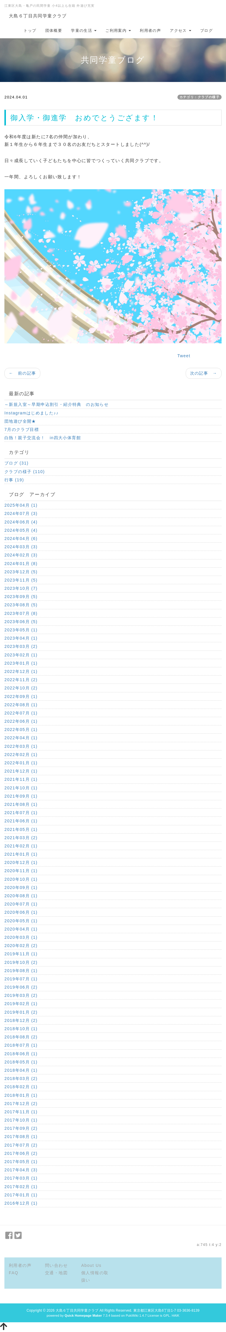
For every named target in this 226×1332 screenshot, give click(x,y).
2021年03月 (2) (21, 837)
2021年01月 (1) (21, 854)
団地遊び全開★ (20, 421)
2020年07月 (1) (21, 904)
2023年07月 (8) (21, 613)
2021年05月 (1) (21, 829)
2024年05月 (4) (21, 530)
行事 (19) (14, 480)
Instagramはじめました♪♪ (31, 413)
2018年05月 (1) (21, 1062)
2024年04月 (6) (21, 538)
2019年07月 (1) (21, 979)
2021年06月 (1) (21, 821)
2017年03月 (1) (21, 1178)
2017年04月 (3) (21, 1170)
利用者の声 (150, 30)
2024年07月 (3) (21, 513)
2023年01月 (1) (21, 663)
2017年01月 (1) (21, 1195)
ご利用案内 (118, 30)
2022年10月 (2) (21, 688)
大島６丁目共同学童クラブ (38, 15)
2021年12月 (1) (21, 771)
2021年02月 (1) (21, 846)
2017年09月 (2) (21, 1128)
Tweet (183, 355)
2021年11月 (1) (21, 779)
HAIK (175, 1315)
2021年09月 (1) (21, 796)
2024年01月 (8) (21, 563)
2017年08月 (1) (21, 1136)
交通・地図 (56, 1272)
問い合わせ (56, 1265)
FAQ (13, 1272)
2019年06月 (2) (21, 987)
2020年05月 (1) (21, 920)
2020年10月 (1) (21, 879)
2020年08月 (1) (21, 895)
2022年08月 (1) (21, 704)
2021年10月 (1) (21, 788)
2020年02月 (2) (21, 945)
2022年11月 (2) (21, 679)
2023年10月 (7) (21, 588)
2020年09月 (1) (21, 887)
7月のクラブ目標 (21, 429)
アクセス (180, 30)
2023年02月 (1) (21, 655)
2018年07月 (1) (21, 1045)
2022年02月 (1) (21, 754)
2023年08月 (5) (21, 604)
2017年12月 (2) (21, 1103)
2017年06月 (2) (21, 1153)
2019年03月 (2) (21, 995)
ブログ (206, 30)
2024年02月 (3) (21, 555)
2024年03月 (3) (21, 546)
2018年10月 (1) (21, 1028)
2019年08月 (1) (21, 970)
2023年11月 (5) (21, 580)
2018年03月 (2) (21, 1078)
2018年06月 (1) (21, 1053)
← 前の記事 (22, 373)
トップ (30, 30)
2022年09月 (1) (21, 696)
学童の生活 (84, 30)
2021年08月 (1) (21, 804)
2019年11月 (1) (21, 953)
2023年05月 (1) (21, 630)
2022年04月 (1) (21, 737)
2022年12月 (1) (21, 671)
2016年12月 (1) (21, 1203)
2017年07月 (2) (21, 1145)
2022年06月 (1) (21, 721)
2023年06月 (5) (21, 621)
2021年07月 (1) (21, 812)
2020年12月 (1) (21, 862)
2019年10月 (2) (21, 962)
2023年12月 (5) (21, 571)
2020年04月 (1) (21, 929)
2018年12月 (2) (21, 1020)
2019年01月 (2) (21, 1012)
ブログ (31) (16, 463)
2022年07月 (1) (21, 713)
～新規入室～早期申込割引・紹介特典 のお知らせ (56, 404)
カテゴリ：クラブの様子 (200, 97)
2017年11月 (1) (21, 1111)
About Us (91, 1265)
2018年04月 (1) (21, 1070)
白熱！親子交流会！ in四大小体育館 (42, 437)
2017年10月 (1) (21, 1120)
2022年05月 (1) (21, 729)
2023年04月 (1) (21, 638)
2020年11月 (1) (21, 870)
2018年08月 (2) (21, 1037)
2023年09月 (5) (21, 596)
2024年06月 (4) (21, 522)
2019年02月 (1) (21, 1003)
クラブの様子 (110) (24, 471)
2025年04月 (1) (21, 505)
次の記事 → (203, 373)
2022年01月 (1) (21, 762)
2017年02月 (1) (21, 1186)
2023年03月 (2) (21, 646)
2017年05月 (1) (21, 1161)
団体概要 (53, 30)
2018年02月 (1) (21, 1086)
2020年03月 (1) (21, 937)
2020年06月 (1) (21, 912)
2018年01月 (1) (21, 1095)
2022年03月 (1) (21, 746)
